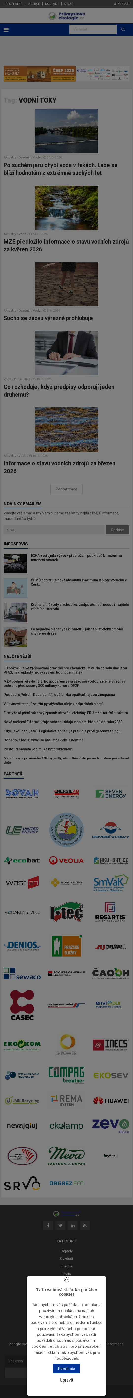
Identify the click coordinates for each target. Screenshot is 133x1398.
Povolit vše (66, 1369)
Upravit (66, 1380)
